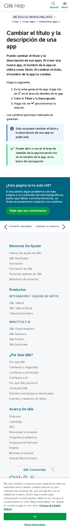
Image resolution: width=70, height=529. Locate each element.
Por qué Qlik (17, 362)
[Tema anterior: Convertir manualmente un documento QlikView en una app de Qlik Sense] (18, 226)
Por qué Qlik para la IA (23, 383)
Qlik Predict (16, 339)
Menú (65, 7)
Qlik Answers (17, 334)
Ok (35, 516)
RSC (12, 426)
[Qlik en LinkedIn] (25, 477)
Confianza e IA (18, 377)
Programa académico (23, 437)
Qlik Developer (18, 258)
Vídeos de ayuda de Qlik (25, 253)
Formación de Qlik (20, 268)
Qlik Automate (18, 344)
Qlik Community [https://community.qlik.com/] (34, 469)
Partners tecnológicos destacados (31, 393)
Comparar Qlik (18, 388)
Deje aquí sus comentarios (28, 210)
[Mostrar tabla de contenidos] (7, 16)
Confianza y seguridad (23, 367)
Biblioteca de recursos (23, 279)
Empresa (15, 416)
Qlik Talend (16, 303)
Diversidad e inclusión (23, 432)
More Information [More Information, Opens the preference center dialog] (34, 524)
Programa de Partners (23, 442)
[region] (35, 503)
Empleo (14, 447)
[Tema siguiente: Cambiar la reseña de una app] (51, 226)
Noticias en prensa (21, 453)
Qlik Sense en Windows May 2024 (32, 16)
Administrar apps (48, 21)
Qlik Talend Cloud (20, 308)
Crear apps (28, 21)
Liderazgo (15, 421)
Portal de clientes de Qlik (25, 274)
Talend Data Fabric (21, 313)
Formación (16, 263)
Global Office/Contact (23, 458)
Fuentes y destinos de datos (27, 398)
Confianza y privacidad (24, 372)
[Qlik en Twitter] (53, 469)
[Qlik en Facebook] (32, 477)
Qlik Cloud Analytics (22, 328)
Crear (15, 21)
